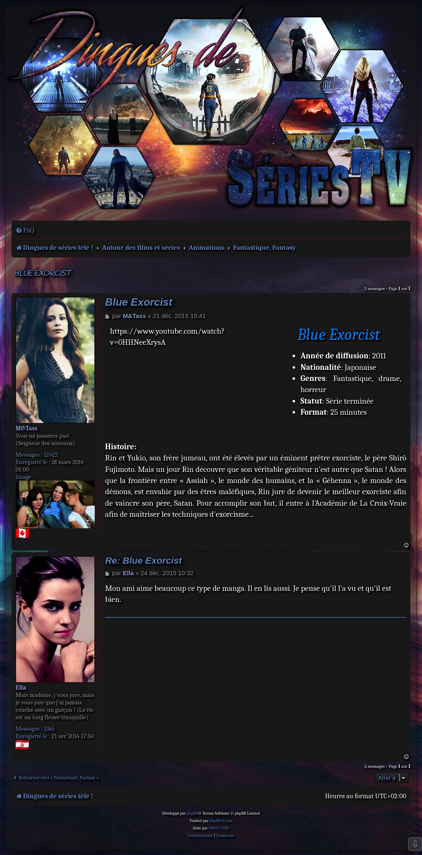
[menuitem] (25, 230)
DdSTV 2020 (219, 828)
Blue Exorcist (42, 274)
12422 (51, 454)
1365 (49, 728)
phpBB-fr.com (220, 820)
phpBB (192, 813)
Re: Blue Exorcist (143, 560)
